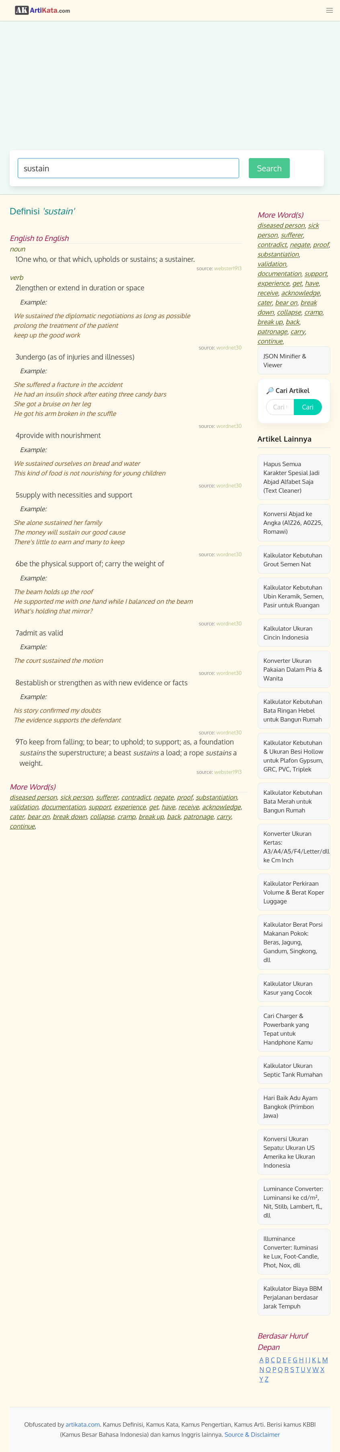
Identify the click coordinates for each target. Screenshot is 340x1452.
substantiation (216, 797)
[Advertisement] (167, 89)
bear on (38, 816)
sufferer (107, 797)
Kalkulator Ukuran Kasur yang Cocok (288, 987)
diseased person (33, 797)
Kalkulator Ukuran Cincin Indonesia (288, 632)
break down (70, 816)
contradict (136, 797)
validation (24, 807)
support (99, 807)
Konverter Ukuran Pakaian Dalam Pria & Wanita (293, 669)
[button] (329, 10)
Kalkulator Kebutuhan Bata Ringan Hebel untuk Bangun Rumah (293, 710)
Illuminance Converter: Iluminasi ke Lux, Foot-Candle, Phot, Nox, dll (291, 1251)
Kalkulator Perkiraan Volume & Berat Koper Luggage (294, 892)
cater (17, 816)
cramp (126, 816)
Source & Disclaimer (252, 1434)
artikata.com (83, 1424)
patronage (198, 816)
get (153, 807)
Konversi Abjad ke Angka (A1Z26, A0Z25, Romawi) (293, 522)
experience (130, 807)
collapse (102, 816)
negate (164, 797)
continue (22, 826)
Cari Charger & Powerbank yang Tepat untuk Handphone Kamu (288, 1029)
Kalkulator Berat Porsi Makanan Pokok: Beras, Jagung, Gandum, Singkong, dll (293, 942)
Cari (307, 407)
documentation (63, 807)
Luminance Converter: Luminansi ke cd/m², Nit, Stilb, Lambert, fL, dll (294, 1202)
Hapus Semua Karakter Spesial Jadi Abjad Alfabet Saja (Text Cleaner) (292, 477)
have (168, 807)
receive (188, 807)
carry (224, 816)
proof (185, 797)
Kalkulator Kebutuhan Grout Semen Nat (293, 559)
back (173, 816)
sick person (76, 797)
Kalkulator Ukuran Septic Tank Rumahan (293, 1069)
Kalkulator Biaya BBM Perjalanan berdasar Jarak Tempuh (293, 1297)
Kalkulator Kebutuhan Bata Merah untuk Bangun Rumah (293, 801)
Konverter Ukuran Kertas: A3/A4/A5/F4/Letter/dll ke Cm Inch (297, 846)
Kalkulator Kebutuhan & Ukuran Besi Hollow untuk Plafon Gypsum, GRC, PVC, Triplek (294, 755)
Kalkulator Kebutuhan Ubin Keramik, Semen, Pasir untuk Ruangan (294, 596)
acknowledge (221, 807)
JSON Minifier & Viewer (285, 360)
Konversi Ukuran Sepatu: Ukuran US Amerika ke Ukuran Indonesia (289, 1152)
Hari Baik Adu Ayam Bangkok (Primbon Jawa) (290, 1106)
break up (151, 816)
